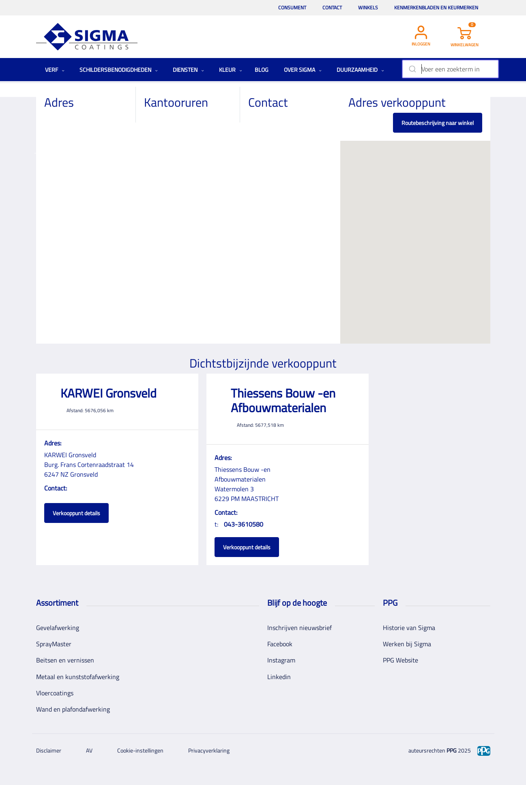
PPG (452, 750)
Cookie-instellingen (140, 750)
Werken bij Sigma (407, 644)
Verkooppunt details (76, 513)
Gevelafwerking (57, 627)
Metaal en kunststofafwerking (77, 677)
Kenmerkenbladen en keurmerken (436, 7)
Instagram (281, 660)
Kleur (230, 69)
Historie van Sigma (409, 627)
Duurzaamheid (360, 69)
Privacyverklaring (209, 750)
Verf (54, 69)
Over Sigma (303, 69)
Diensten (188, 69)
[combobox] (450, 69)
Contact (332, 7)
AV (89, 750)
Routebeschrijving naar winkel (437, 122)
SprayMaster (53, 644)
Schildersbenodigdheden (118, 69)
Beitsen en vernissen (65, 660)
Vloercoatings (54, 693)
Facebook (279, 644)
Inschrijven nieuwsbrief (299, 627)
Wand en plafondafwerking (73, 709)
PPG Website (400, 660)
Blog (261, 69)
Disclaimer (48, 750)
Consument (292, 7)
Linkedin (279, 677)
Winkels (368, 7)
